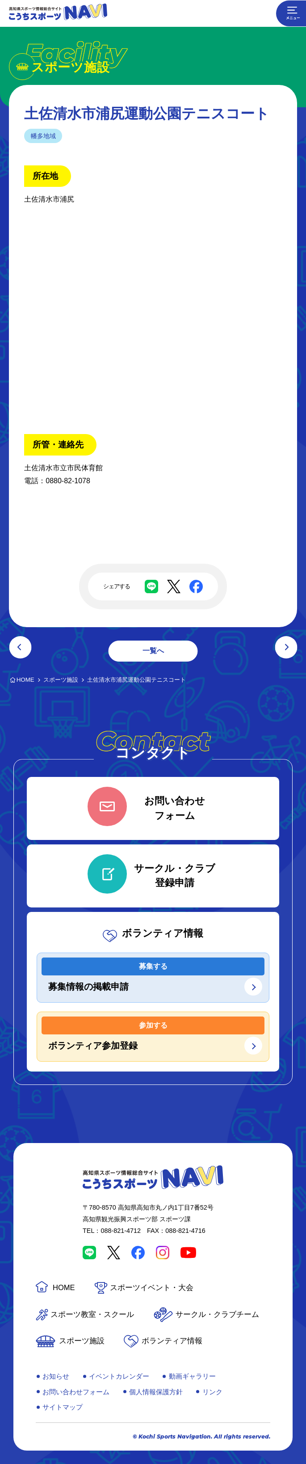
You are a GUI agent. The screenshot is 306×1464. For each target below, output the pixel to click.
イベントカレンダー (119, 1376)
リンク (212, 1392)
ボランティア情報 (172, 1341)
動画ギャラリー (192, 1376)
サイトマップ (62, 1407)
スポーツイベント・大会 (151, 1287)
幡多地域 (43, 135)
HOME (64, 1287)
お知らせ (55, 1376)
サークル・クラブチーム (217, 1314)
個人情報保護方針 (156, 1392)
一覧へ (153, 650)
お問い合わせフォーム (75, 1392)
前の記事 (20, 647)
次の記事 (286, 647)
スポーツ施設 (82, 1341)
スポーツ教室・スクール (92, 1314)
